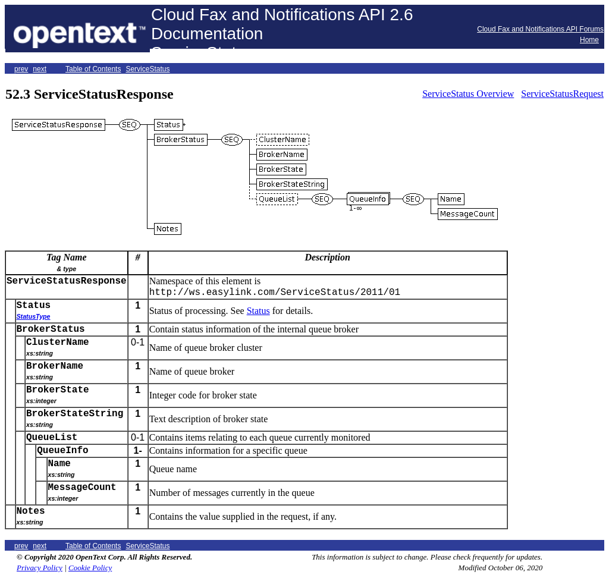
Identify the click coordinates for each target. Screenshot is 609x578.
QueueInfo (62, 450)
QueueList (51, 437)
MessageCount (82, 487)
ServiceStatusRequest (562, 94)
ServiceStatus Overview (468, 94)
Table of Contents (93, 69)
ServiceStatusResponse (67, 281)
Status (34, 305)
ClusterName (57, 342)
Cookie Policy (90, 567)
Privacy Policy (39, 567)
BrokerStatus (51, 329)
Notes (31, 511)
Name (59, 463)
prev (21, 69)
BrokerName (54, 366)
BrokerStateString (74, 414)
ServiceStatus (147, 69)
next (39, 69)
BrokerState (57, 390)
